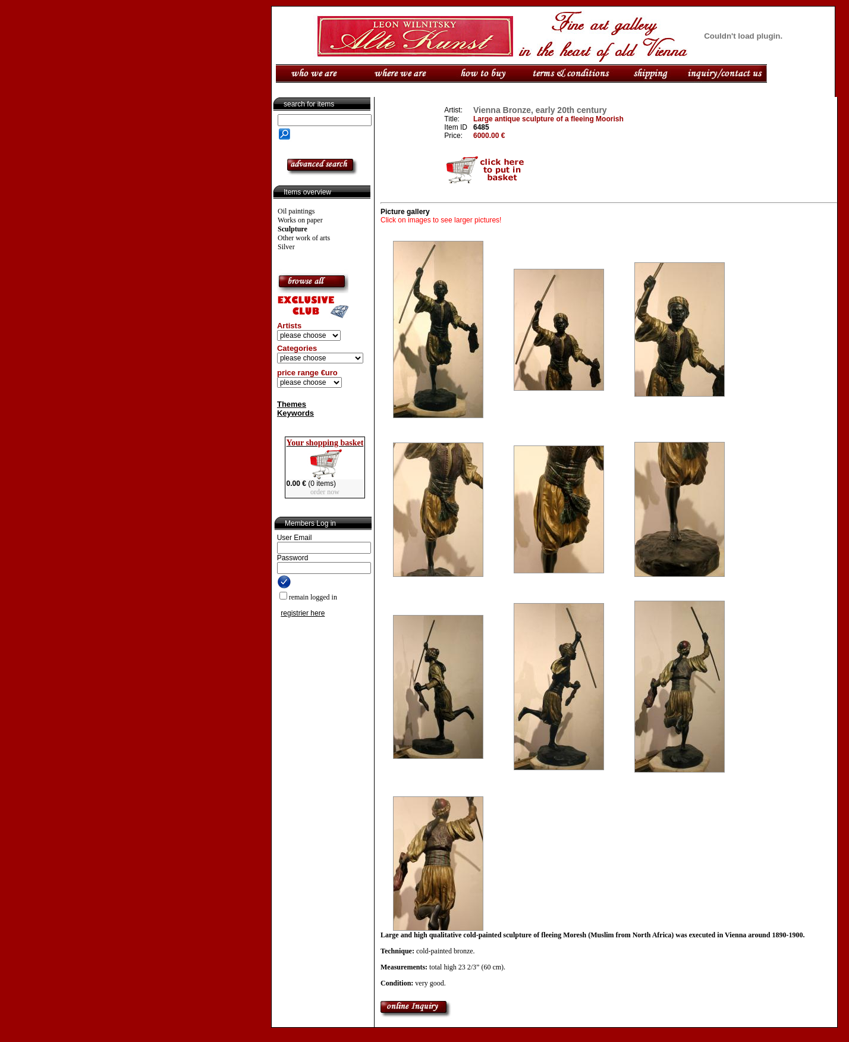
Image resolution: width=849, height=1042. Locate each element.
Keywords (295, 413)
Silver (286, 247)
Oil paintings (296, 211)
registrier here (303, 613)
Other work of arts (304, 238)
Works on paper (300, 220)
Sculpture (292, 229)
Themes (291, 404)
